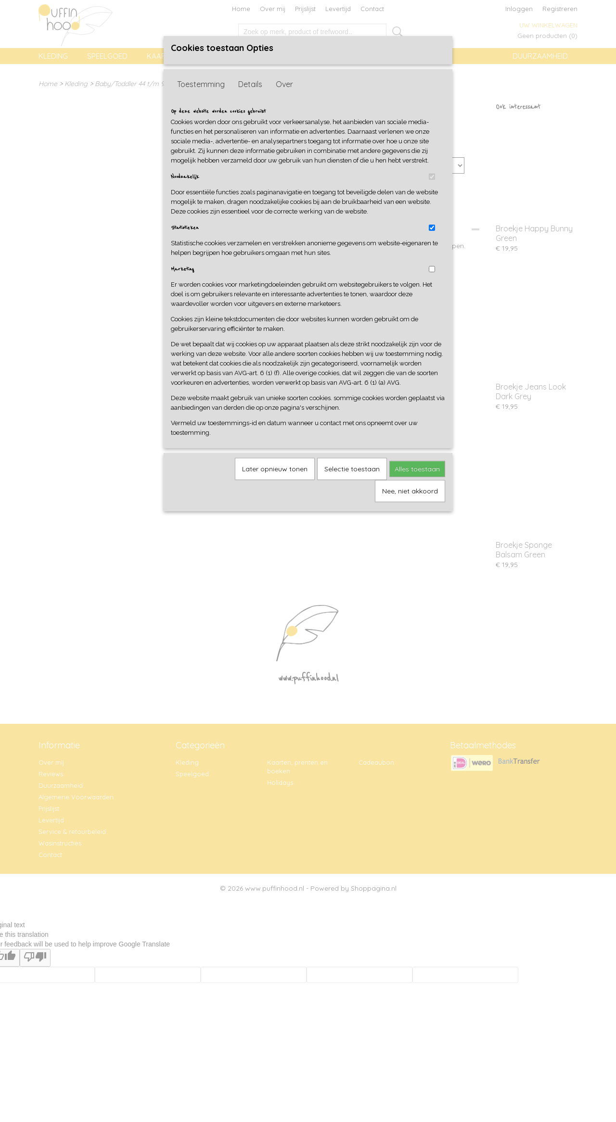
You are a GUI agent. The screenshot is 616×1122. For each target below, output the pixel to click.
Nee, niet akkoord (410, 491)
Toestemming (201, 84)
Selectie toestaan (352, 469)
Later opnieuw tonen (275, 469)
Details (250, 84)
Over (284, 84)
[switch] (432, 177)
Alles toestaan (417, 469)
